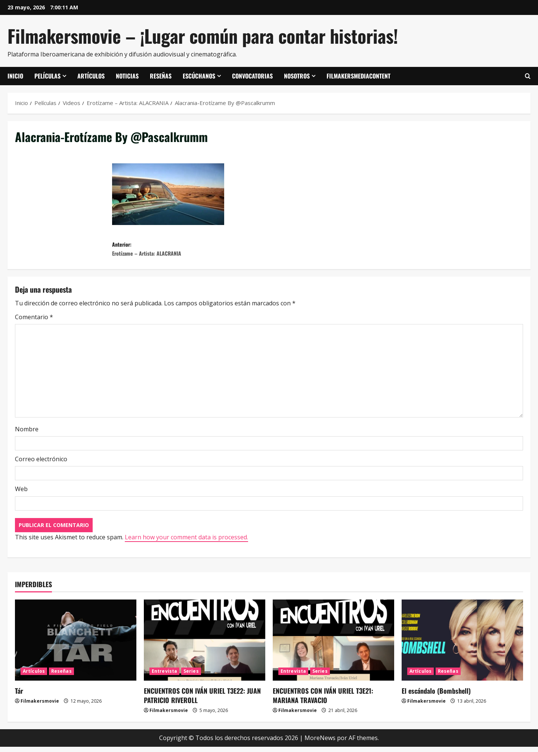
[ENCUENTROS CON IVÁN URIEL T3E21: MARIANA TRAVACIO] (333, 644)
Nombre (26, 434)
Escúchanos (199, 75)
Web (21, 494)
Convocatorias (252, 75)
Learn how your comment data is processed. (186, 542)
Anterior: (190, 252)
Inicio (15, 75)
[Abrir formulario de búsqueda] (528, 76)
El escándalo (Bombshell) (436, 695)
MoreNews (320, 743)
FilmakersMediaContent (358, 75)
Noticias (127, 75)
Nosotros (297, 75)
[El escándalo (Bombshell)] (462, 644)
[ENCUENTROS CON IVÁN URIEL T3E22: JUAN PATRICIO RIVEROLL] (204, 644)
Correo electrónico (41, 464)
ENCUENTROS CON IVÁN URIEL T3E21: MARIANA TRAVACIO (323, 700)
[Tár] (75, 644)
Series (191, 676)
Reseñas (160, 75)
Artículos (91, 75)
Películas (47, 75)
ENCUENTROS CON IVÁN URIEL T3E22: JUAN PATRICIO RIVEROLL (202, 700)
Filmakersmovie (40, 706)
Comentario (34, 322)
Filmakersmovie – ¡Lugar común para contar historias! (202, 35)
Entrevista (164, 676)
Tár (19, 695)
